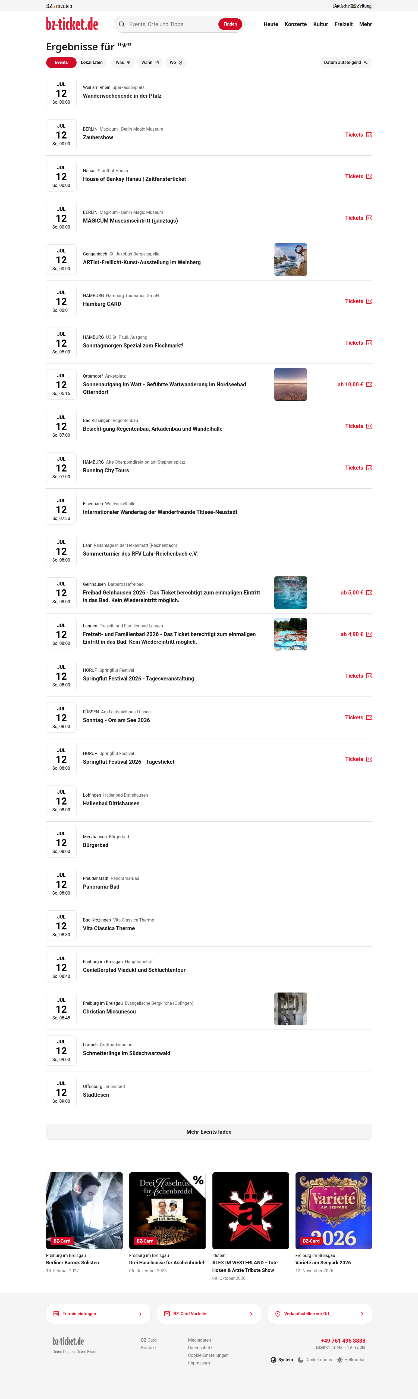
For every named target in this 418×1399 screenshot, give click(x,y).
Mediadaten (199, 1340)
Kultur (320, 24)
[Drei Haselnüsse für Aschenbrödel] (167, 1223)
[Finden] (230, 24)
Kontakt (148, 1347)
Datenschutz (200, 1347)
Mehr (365, 24)
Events (61, 62)
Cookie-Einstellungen (208, 1355)
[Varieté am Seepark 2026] (334, 1223)
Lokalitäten (92, 62)
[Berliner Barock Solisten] (84, 1223)
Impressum (199, 1363)
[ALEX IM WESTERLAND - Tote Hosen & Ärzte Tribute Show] (250, 1227)
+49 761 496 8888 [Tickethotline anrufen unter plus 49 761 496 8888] (343, 1341)
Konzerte (296, 24)
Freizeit (344, 24)
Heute (271, 24)
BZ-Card (148, 1340)
